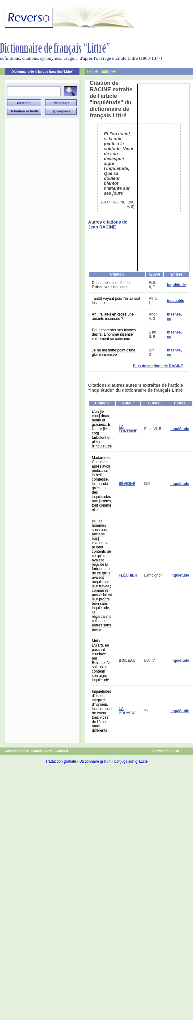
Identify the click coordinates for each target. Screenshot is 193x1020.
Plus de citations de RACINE (158, 366)
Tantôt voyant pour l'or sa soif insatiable (116, 300)
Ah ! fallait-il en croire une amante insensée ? (113, 316)
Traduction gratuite (60, 761)
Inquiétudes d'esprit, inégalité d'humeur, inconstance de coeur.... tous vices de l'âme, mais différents (102, 711)
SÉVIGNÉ (127, 484)
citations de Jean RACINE (107, 224)
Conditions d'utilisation (23, 751)
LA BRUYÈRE (128, 711)
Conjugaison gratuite (131, 761)
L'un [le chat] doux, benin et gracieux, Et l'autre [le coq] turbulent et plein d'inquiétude (102, 428)
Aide (49, 751)
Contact (62, 751)
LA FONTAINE (128, 429)
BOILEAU (127, 660)
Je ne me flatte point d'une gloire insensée (113, 352)
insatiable (175, 301)
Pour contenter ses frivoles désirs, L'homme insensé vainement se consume (114, 334)
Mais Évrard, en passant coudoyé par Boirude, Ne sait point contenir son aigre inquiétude (101, 660)
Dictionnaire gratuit (94, 761)
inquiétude (176, 285)
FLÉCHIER (128, 575)
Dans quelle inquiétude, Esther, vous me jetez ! (111, 285)
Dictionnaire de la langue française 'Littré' (42, 71)
